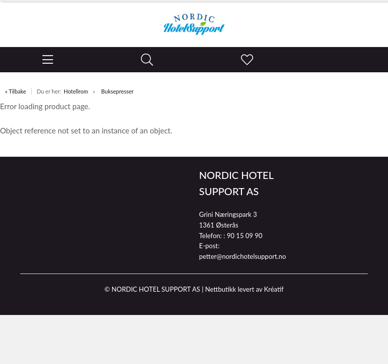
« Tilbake (15, 91)
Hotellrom (76, 91)
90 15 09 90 (244, 236)
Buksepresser (117, 91)
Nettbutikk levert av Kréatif (244, 289)
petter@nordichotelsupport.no (242, 256)
